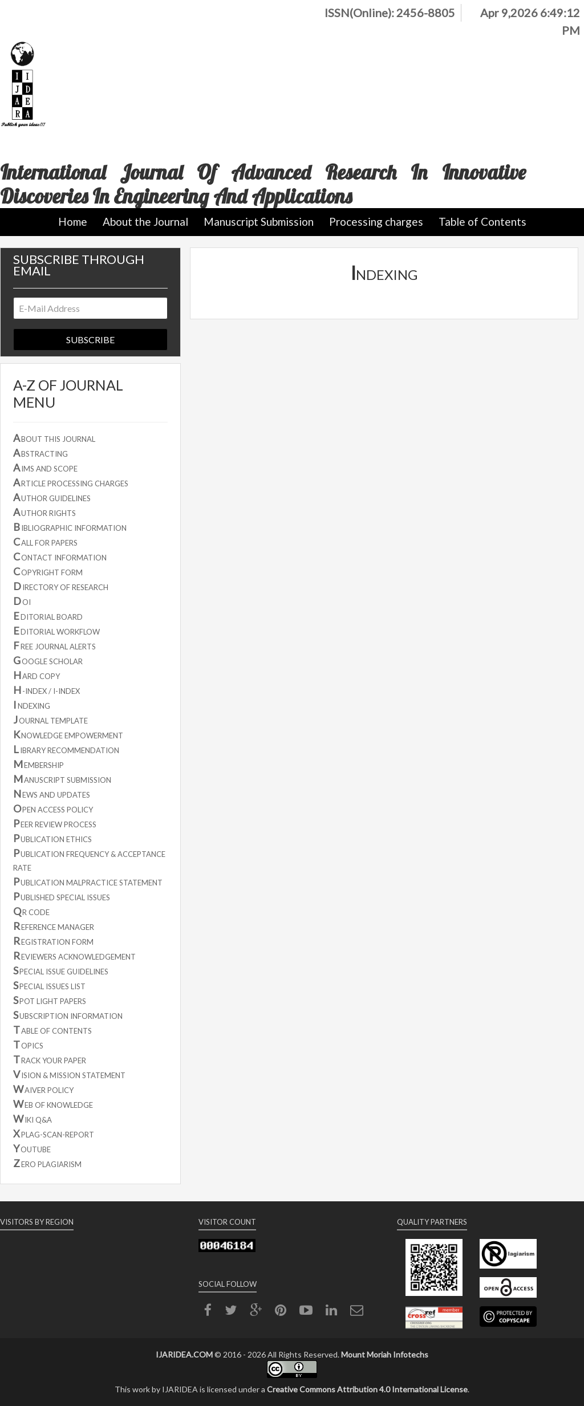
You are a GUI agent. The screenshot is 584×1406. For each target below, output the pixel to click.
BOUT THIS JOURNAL (54, 438)
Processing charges (376, 221)
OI (22, 601)
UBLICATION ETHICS (52, 838)
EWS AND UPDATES (51, 793)
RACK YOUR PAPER (49, 1059)
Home (72, 221)
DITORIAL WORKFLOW (56, 630)
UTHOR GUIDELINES (52, 497)
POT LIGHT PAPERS (49, 1000)
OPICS (28, 1044)
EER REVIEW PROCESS (54, 823)
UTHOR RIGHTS (44, 512)
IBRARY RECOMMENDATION (66, 749)
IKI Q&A (32, 1118)
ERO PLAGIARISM (47, 1163)
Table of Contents (482, 221)
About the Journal (145, 221)
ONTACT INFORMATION (60, 556)
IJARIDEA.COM (184, 1354)
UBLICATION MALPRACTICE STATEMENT (88, 881)
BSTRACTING (40, 452)
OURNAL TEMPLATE (50, 719)
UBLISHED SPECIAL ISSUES (61, 896)
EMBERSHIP (38, 764)
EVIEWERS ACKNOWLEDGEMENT (74, 955)
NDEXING (31, 704)
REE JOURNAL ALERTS (54, 645)
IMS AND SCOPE (45, 467)
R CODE (31, 911)
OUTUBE (32, 1148)
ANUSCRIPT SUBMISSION (62, 779)
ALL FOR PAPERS (45, 541)
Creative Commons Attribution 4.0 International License (367, 1389)
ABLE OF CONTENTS (52, 1029)
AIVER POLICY (43, 1089)
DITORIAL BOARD (48, 615)
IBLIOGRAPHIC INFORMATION (70, 527)
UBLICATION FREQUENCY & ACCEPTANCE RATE (89, 859)
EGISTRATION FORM (53, 940)
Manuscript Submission (259, 221)
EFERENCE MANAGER (53, 926)
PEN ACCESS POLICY (53, 808)
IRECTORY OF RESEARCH (60, 586)
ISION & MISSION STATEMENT (69, 1074)
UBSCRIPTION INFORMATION (68, 1015)
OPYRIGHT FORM (48, 571)
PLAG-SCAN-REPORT (53, 1133)
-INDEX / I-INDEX (46, 690)
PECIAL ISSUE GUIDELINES (60, 970)
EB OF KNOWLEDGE (53, 1104)
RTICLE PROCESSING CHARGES (70, 482)
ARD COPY (36, 675)
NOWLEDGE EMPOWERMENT (68, 734)
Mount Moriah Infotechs (384, 1354)
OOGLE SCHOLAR (48, 660)
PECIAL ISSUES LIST (49, 985)
